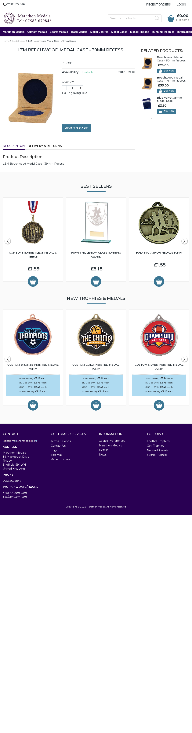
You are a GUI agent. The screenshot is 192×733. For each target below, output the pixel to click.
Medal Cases (119, 31)
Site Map (57, 454)
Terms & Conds (61, 441)
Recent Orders (158, 4)
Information (184, 31)
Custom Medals (37, 31)
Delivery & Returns (45, 146)
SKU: (121, 72)
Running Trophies (163, 31)
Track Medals (79, 31)
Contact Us (58, 445)
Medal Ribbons (139, 31)
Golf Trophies (155, 445)
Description (14, 146)
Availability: (70, 72)
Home (6, 40)
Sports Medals (59, 31)
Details (103, 450)
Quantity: (68, 81)
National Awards (157, 450)
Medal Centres (99, 31)
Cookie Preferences (112, 440)
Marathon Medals (13, 31)
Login (181, 4)
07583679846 (12, 480)
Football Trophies (158, 441)
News (103, 454)
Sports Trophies (157, 454)
